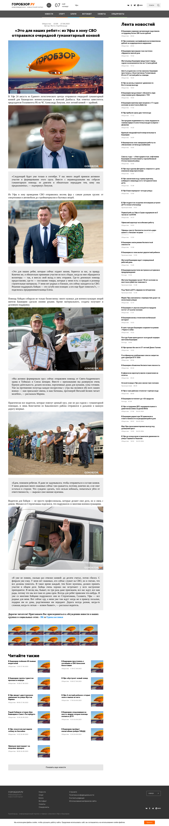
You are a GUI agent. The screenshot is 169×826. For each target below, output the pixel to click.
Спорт (41, 795)
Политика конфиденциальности (81, 795)
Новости (42, 792)
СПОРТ (62, 14)
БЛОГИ (73, 14)
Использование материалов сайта (82, 801)
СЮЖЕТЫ (102, 14)
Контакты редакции (76, 798)
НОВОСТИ (49, 14)
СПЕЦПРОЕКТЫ (117, 14)
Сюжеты (42, 804)
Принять (149, 822)
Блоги (41, 798)
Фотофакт (43, 801)
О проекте (73, 792)
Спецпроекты (44, 807)
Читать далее (29, 666)
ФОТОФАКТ (87, 14)
